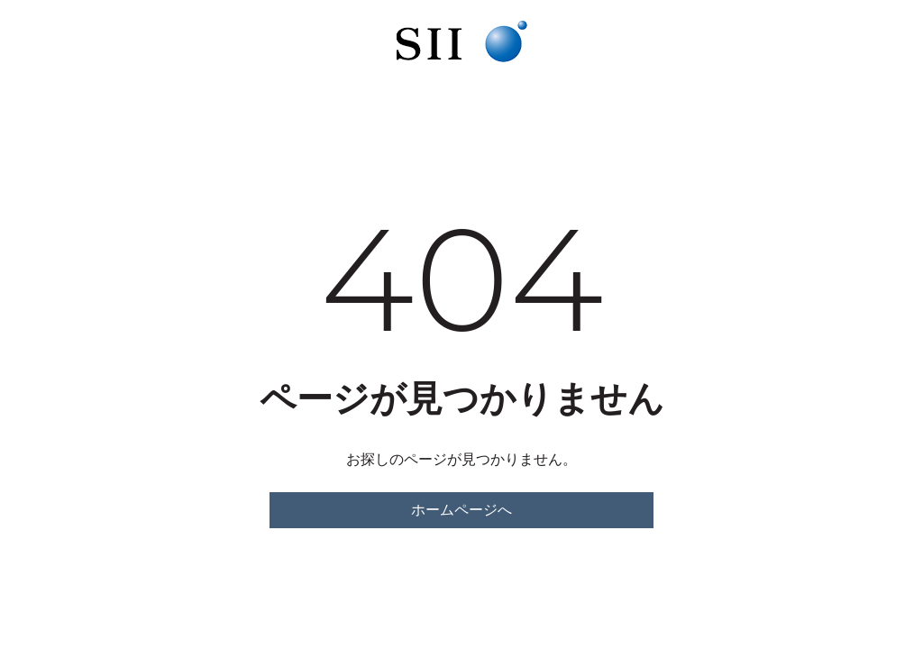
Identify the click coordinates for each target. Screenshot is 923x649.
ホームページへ (461, 509)
